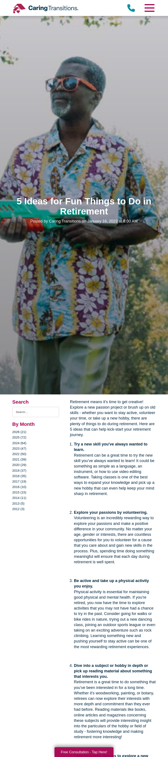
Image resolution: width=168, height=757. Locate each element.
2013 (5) (18, 503)
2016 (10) (19, 487)
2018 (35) (19, 476)
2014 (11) (19, 498)
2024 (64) (19, 443)
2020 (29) (19, 465)
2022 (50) (19, 454)
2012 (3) (18, 509)
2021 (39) (19, 459)
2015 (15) (19, 492)
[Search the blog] (35, 412)
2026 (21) (19, 432)
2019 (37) (19, 470)
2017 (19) (19, 481)
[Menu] (149, 8)
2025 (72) (19, 437)
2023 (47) (19, 448)
